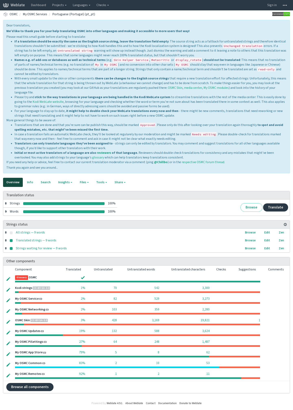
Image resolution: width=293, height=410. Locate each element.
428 (114, 320)
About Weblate (134, 403)
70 (115, 288)
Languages (81, 5)
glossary (98, 157)
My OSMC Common (28, 363)
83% (82, 363)
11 (208, 374)
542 (156, 288)
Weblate (14, 5)
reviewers (104, 153)
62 (208, 352)
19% (82, 331)
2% (83, 298)
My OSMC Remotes (28, 374)
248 (156, 341)
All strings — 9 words (30, 232)
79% (82, 352)
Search (46, 182)
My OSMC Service (27, 298)
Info (30, 182)
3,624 (206, 331)
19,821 (205, 320)
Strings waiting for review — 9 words (41, 248)
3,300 (206, 288)
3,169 (155, 320)
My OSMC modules (216, 88)
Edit (267, 232)
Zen (281, 232)
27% (82, 341)
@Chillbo (161, 162)
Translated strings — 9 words (36, 240)
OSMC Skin (175, 88)
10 (157, 363)
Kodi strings (23, 288)
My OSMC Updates (27, 331)
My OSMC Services (35, 14)
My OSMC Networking (30, 309)
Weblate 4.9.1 (114, 403)
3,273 (206, 298)
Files (84, 182)
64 (115, 341)
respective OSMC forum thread (203, 162)
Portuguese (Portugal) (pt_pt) (73, 14)
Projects (59, 5)
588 (156, 331)
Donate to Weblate (190, 403)
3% (83, 320)
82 (115, 298)
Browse (251, 207)
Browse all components (30, 386)
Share (120, 182)
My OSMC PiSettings (29, 341)
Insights (65, 182)
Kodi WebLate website (48, 102)
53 (208, 363)
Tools (101, 182)
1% (83, 288)
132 (114, 331)
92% (82, 374)
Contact (150, 403)
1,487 (206, 341)
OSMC (14, 14)
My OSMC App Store (29, 352)
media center (193, 88)
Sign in (272, 5)
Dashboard (38, 5)
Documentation (167, 403)
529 (156, 298)
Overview (13, 182)
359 (156, 309)
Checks (102, 5)
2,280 (206, 309)
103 (114, 309)
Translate (275, 207)
